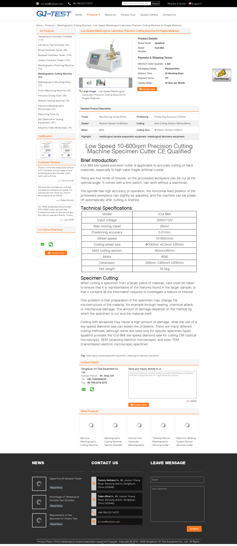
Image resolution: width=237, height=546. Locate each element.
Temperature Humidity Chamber (55, 36)
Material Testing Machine (51, 100)
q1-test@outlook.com (52, 3)
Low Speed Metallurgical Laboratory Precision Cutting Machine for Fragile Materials (104, 95)
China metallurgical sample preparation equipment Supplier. (86, 541)
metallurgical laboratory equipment (143, 355)
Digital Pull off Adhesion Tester (66, 478)
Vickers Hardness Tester (51, 60)
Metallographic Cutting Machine (74, 25)
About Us (110, 14)
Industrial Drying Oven (50, 95)
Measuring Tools (46, 114)
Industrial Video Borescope (52, 127)
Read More (56, 487)
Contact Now (149, 89)
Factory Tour (128, 14)
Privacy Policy (45, 541)
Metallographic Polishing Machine (56, 65)
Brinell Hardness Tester (50, 50)
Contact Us (169, 14)
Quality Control (149, 14)
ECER (132, 544)
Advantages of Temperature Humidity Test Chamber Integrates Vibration (64, 498)
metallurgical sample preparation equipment (106, 355)
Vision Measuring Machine (52, 90)
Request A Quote (176, 3)
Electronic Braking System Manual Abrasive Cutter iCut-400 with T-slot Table (186, 445)
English (197, 3)
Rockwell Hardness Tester (51, 55)
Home (78, 14)
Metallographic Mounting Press (54, 82)
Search (155, 3)
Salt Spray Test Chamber (51, 44)
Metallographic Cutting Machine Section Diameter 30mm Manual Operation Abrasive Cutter (114, 447)
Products (92, 14)
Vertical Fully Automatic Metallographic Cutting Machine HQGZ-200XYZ (137, 445)
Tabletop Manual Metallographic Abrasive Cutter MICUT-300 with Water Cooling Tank (162, 445)
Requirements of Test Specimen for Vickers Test (63, 517)
